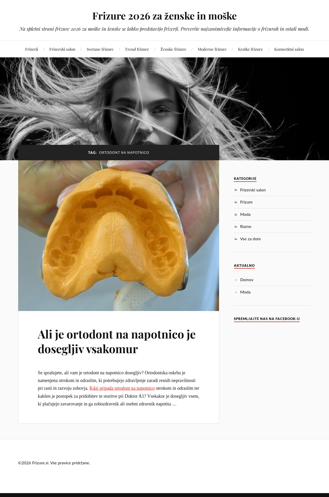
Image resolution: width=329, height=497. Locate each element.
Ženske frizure (173, 49)
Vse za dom (250, 238)
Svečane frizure (100, 49)
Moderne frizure (212, 49)
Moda (245, 214)
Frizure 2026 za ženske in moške (164, 15)
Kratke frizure (250, 49)
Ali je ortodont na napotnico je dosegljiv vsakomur (117, 341)
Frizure (246, 201)
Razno (245, 226)
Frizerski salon (62, 49)
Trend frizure (137, 49)
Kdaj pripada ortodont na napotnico (122, 388)
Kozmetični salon (289, 49)
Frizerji (31, 49)
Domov (246, 279)
